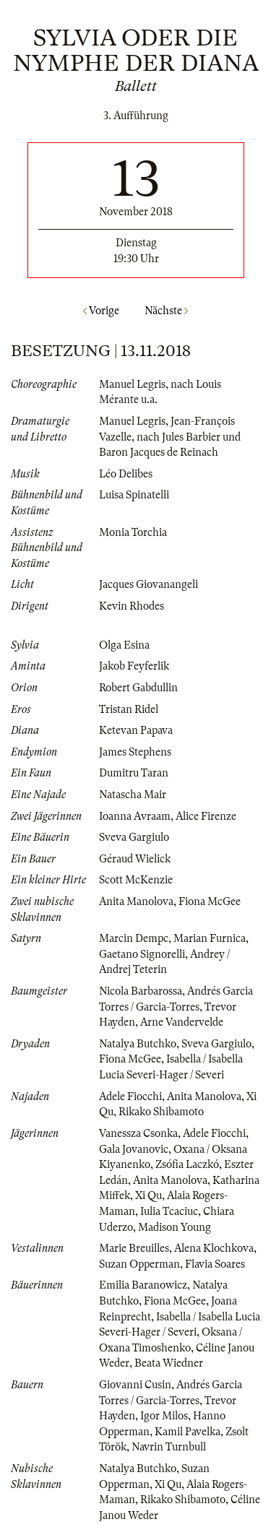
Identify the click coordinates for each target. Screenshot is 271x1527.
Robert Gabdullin (138, 687)
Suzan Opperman (139, 1264)
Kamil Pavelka (187, 1431)
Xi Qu (148, 1195)
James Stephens (135, 752)
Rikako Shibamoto (161, 1111)
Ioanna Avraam (135, 816)
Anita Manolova (136, 901)
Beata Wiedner (168, 1363)
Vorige (101, 310)
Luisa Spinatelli (134, 495)
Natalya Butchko (137, 1044)
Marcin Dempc (133, 938)
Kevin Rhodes (131, 606)
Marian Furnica (209, 938)
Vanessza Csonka (138, 1133)
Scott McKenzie (136, 880)
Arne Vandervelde (181, 1022)
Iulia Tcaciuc (169, 1211)
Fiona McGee (209, 901)
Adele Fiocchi (130, 1096)
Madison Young (174, 1227)
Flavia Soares (215, 1264)
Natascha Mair (132, 794)
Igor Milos (164, 1416)
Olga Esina (124, 645)
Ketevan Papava (136, 730)
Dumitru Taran (133, 773)
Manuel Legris (132, 384)
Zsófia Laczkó (187, 1164)
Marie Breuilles (134, 1248)
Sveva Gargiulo (134, 837)
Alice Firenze (206, 816)
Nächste (166, 310)
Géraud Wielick (135, 859)
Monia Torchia (133, 532)
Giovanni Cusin (135, 1384)
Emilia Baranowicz (143, 1285)
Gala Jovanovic (133, 1149)
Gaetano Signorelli (142, 954)
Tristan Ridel (128, 709)
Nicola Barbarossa (140, 991)
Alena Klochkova (214, 1248)
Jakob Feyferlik (134, 666)
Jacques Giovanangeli (148, 584)
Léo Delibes (125, 474)
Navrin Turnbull (169, 1447)
